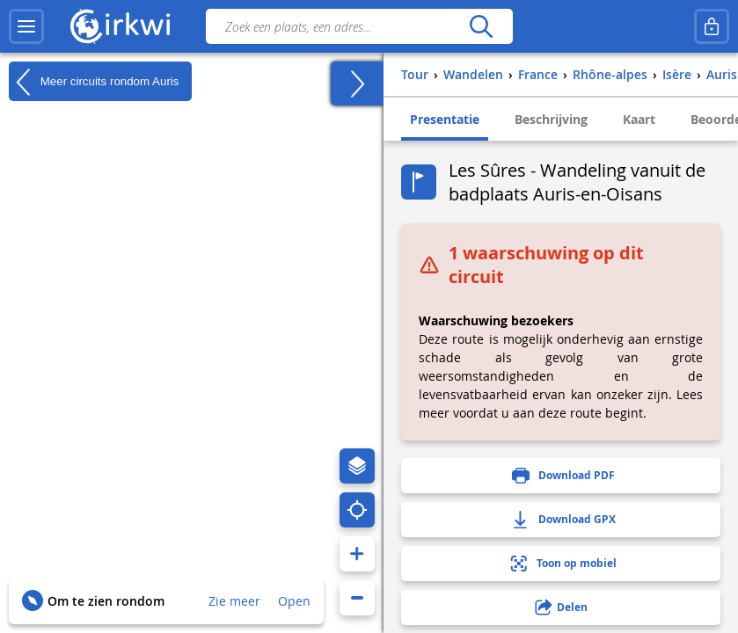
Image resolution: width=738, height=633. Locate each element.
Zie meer (234, 601)
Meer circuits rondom (94, 82)
